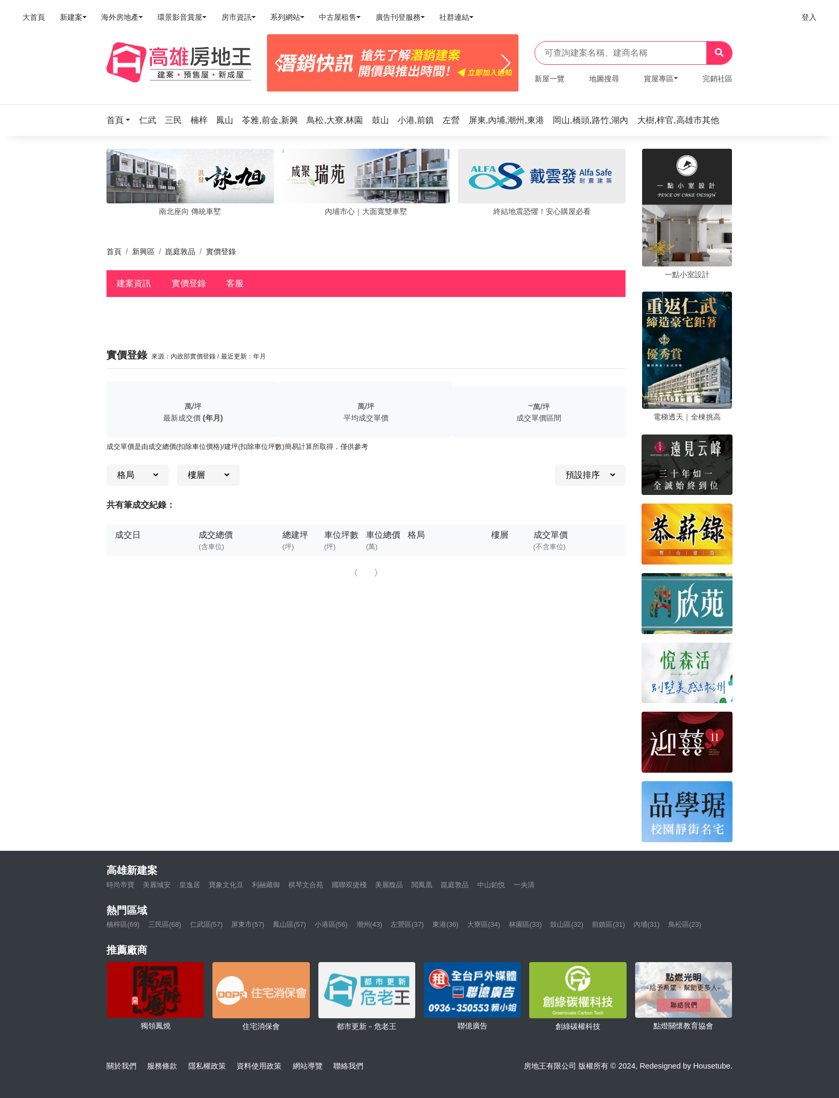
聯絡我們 (348, 1066)
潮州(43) (369, 924)
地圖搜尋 (604, 78)
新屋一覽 (550, 78)
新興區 (143, 251)
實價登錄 (189, 283)
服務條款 (162, 1066)
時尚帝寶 (120, 885)
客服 (234, 283)
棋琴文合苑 (305, 885)
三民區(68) (164, 924)
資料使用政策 (259, 1066)
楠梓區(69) (123, 924)
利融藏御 (266, 885)
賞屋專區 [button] (659, 78)
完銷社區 (718, 78)
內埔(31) (647, 924)
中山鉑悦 (491, 885)
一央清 (524, 885)
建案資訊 (134, 283)
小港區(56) (331, 924)
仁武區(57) (206, 924)
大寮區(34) (483, 924)
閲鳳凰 (421, 885)
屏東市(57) (247, 924)
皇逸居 (189, 885)
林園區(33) (525, 924)
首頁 (113, 251)
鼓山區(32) (566, 924)
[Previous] (279, 63)
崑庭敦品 (180, 251)
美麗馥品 (389, 885)
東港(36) (445, 924)
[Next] (506, 63)
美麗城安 (157, 885)
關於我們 (121, 1066)
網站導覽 (308, 1066)
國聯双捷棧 (349, 885)
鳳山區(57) (289, 924)
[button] (121, 120)
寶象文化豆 (226, 885)
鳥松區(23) (684, 924)
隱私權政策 (207, 1066)
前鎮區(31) (608, 924)
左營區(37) (407, 924)
